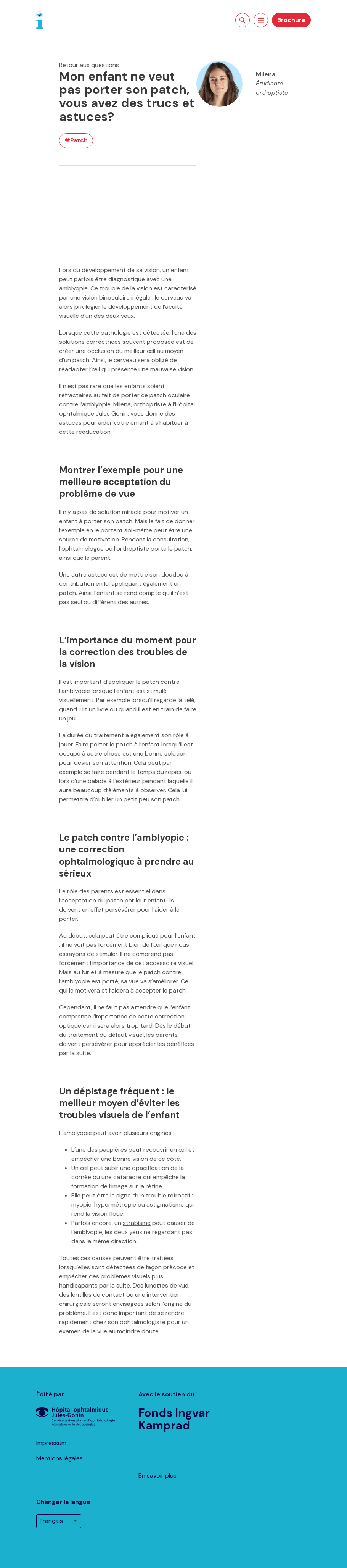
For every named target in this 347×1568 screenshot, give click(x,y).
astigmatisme (165, 1205)
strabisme (137, 1223)
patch (124, 521)
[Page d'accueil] (39, 20)
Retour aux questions (89, 65)
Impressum (51, 1443)
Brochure (291, 20)
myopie (81, 1205)
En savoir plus (157, 1475)
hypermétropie (115, 1205)
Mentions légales (59, 1458)
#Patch (76, 140)
